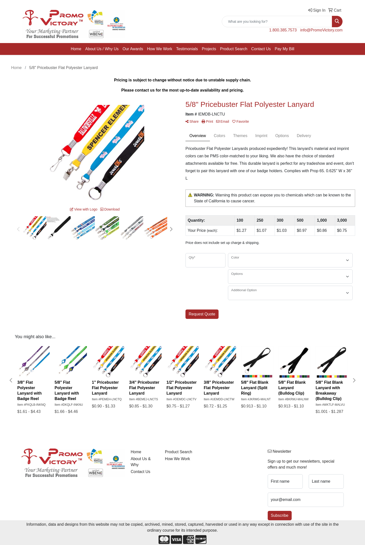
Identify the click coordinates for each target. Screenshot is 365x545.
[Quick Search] (277, 21)
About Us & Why (141, 462)
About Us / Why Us (102, 49)
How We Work (159, 49)
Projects (209, 49)
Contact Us (261, 49)
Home (76, 49)
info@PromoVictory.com (321, 30)
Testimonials (187, 49)
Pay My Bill (284, 49)
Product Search (233, 49)
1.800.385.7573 (283, 30)
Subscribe (279, 515)
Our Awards (132, 49)
